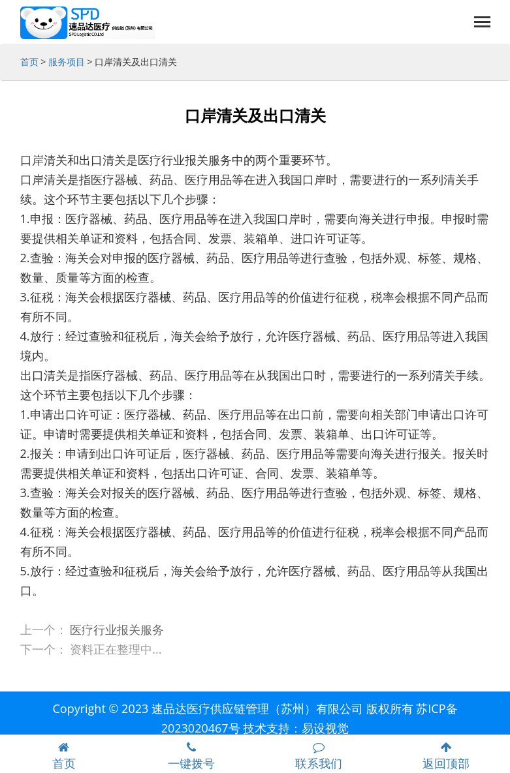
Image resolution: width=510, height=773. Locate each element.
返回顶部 (446, 756)
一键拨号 (191, 756)
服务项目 (66, 61)
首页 (29, 61)
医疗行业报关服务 (117, 629)
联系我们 (319, 756)
